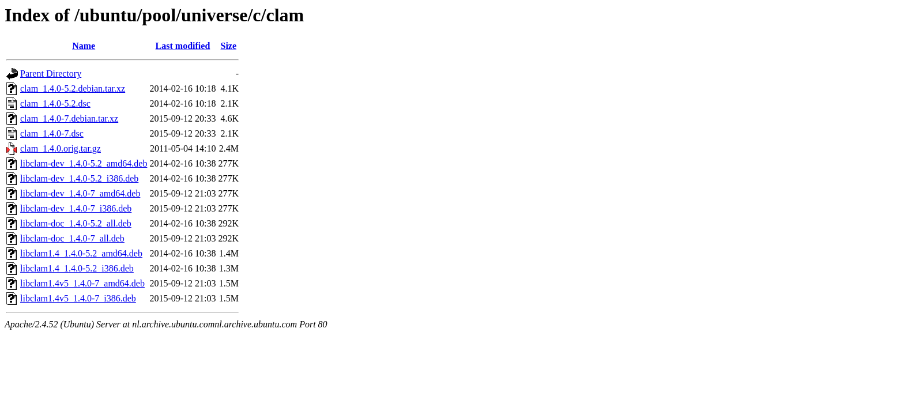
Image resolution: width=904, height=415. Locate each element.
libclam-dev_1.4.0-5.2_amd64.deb (83, 163)
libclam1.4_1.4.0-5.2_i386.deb (77, 268)
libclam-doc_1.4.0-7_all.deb (72, 238)
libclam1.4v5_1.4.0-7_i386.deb (78, 298)
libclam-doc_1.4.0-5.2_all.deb (75, 223)
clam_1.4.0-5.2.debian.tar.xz (72, 88)
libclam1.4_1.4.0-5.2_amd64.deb (81, 253)
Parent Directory (50, 73)
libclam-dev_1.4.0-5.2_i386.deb (79, 178)
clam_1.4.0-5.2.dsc (55, 103)
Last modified (183, 46)
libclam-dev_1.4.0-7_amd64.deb (80, 193)
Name (83, 46)
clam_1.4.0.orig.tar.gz (60, 148)
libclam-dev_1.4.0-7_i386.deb (75, 208)
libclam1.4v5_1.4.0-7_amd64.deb (82, 283)
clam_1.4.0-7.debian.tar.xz (69, 118)
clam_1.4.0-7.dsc (52, 133)
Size (229, 46)
